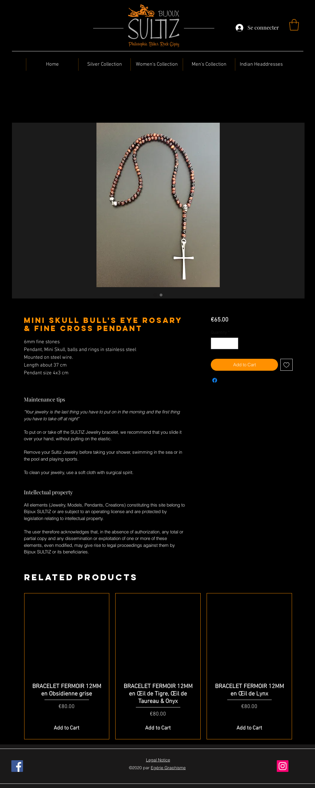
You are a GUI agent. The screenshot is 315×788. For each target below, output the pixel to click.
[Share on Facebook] (214, 380)
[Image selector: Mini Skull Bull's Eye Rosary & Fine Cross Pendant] (155, 295)
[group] (158, 666)
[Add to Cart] (67, 728)
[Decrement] (216, 343)
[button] (294, 24)
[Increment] (234, 343)
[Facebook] (17, 766)
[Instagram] (282, 766)
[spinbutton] (225, 343)
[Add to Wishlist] (286, 365)
